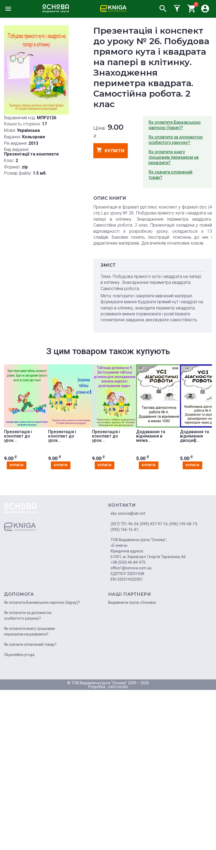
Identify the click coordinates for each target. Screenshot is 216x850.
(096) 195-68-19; (183, 524)
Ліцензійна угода (19, 655)
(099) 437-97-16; (154, 524)
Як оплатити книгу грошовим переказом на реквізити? (173, 157)
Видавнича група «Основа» (132, 602)
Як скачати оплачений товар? (170, 175)
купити (111, 150)
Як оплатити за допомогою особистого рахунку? (175, 140)
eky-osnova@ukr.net (128, 513)
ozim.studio (118, 687)
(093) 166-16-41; (125, 529)
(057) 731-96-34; (125, 524)
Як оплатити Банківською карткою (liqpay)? (174, 125)
